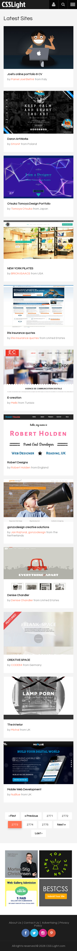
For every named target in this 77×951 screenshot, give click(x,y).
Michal (15, 729)
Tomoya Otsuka (21, 208)
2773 (15, 824)
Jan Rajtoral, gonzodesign (28, 532)
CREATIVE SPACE (18, 659)
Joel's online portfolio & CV (24, 74)
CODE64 (16, 665)
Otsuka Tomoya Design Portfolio (28, 203)
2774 (30, 824)
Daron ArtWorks (17, 138)
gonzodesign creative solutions (28, 527)
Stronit (15, 144)
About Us (15, 922)
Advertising (49, 922)
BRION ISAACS (20, 273)
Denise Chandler (18, 595)
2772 (65, 815)
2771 (50, 815)
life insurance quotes (21, 333)
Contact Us (31, 922)
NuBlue (15, 794)
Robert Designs (17, 462)
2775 (45, 824)
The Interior (15, 724)
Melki (14, 402)
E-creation (14, 397)
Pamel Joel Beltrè (22, 79)
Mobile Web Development (24, 789)
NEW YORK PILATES (20, 268)
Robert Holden (20, 467)
